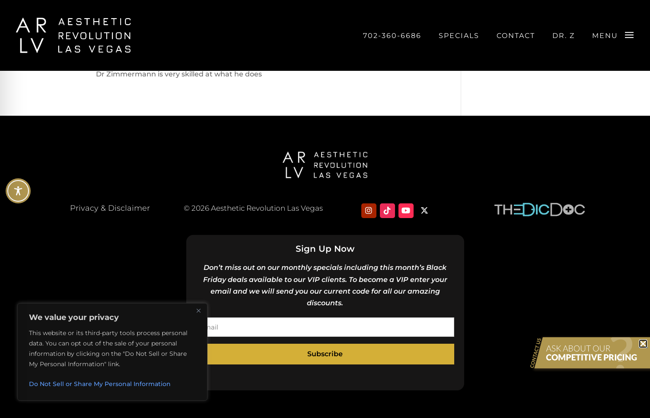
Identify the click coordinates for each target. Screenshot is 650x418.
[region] (112, 352)
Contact (516, 36)
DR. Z (563, 36)
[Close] (198, 310)
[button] (643, 343)
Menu (605, 36)
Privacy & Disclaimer (110, 208)
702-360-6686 (392, 36)
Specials (459, 36)
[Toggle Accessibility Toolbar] (18, 191)
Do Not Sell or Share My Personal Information (100, 384)
